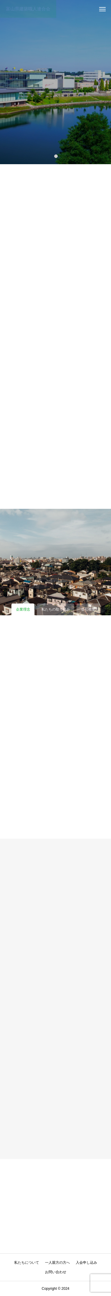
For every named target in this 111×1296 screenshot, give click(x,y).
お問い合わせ (55, 1272)
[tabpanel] (55, 82)
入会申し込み (86, 1263)
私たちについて (26, 1263)
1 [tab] (56, 155)
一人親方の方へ (57, 1263)
